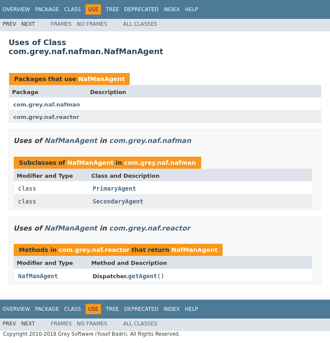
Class (72, 9)
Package (47, 9)
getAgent (142, 276)
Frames (61, 24)
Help (191, 9)
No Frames (92, 24)
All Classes (140, 24)
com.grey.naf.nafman (46, 104)
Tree (112, 9)
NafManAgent (101, 79)
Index (172, 9)
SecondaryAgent (118, 201)
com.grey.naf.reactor (46, 117)
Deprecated (141, 9)
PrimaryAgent (114, 188)
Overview (16, 9)
